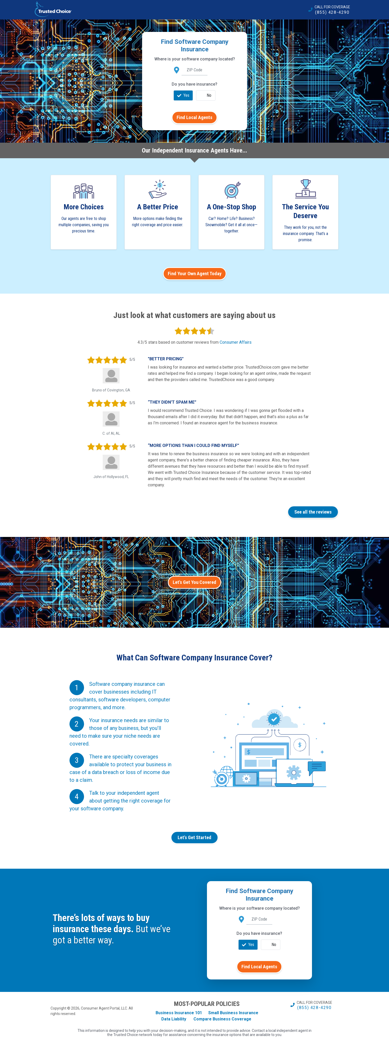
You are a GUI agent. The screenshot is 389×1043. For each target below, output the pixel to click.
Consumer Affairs (236, 342)
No (205, 95)
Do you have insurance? (194, 84)
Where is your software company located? (194, 59)
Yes (183, 95)
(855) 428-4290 (332, 12)
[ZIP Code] (194, 70)
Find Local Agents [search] (194, 117)
